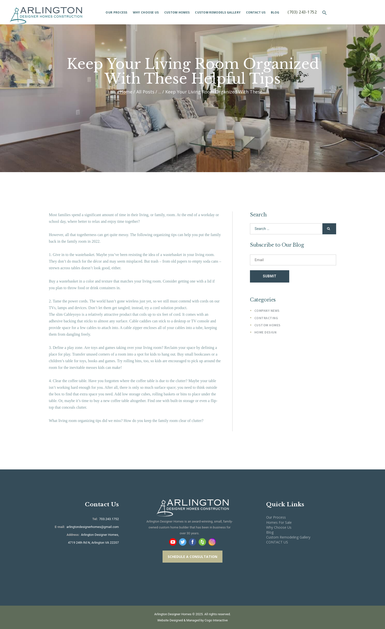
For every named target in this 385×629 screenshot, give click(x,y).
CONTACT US (277, 542)
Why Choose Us (278, 527)
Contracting (266, 318)
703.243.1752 (108, 519)
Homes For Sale (279, 522)
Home (126, 92)
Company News (267, 311)
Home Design (265, 332)
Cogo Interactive (216, 620)
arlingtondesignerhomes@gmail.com (93, 527)
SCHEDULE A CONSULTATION (192, 556)
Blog (270, 532)
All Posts (145, 92)
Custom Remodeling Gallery (288, 537)
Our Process (276, 517)
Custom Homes (267, 325)
